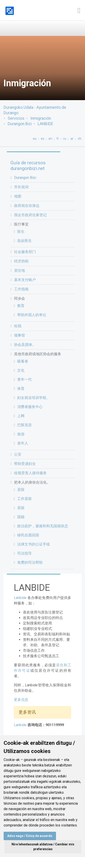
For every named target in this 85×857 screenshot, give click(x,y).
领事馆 (19, 335)
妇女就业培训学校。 (33, 398)
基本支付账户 (25, 280)
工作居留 (24, 499)
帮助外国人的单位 (31, 315)
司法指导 (24, 553)
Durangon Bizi (20, 124)
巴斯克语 (24, 425)
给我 (17, 326)
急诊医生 (24, 240)
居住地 (19, 270)
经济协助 (21, 261)
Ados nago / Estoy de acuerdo (29, 836)
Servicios (16, 118)
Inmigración (40, 118)
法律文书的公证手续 (33, 544)
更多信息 (21, 699)
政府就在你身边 (26, 205)
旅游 (20, 434)
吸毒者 (22, 361)
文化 (20, 370)
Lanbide (20, 598)
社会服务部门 (25, 252)
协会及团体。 (25, 344)
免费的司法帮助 (30, 562)
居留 (20, 489)
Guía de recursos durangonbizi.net (28, 165)
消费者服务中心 (30, 407)
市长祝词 (21, 187)
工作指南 (21, 289)
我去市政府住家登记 (30, 215)
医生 (20, 231)
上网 (20, 416)
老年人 (22, 443)
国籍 (20, 517)
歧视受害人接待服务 (30, 473)
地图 (17, 196)
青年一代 (24, 379)
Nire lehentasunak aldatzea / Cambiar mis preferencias (43, 846)
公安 (17, 454)
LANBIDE (45, 124)
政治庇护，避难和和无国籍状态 (42, 526)
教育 (20, 306)
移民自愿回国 (28, 535)
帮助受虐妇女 (25, 463)
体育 (20, 388)
